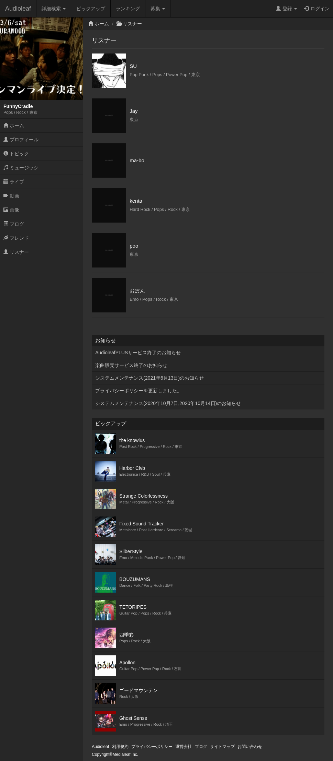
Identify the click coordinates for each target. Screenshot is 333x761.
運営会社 (183, 746)
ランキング (128, 8)
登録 (286, 8)
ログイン (317, 8)
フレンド (16, 238)
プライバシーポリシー (152, 746)
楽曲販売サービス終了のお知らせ (131, 365)
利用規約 (120, 746)
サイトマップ (222, 746)
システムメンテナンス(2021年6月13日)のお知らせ (149, 378)
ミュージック (20, 167)
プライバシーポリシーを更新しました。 (138, 390)
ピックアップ (90, 8)
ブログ (13, 224)
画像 (11, 210)
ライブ (13, 182)
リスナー (16, 252)
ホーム (13, 125)
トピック (16, 153)
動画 (11, 196)
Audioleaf (18, 8)
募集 (158, 8)
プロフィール (20, 139)
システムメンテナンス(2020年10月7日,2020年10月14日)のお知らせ (168, 403)
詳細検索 (54, 8)
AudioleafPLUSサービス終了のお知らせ (138, 352)
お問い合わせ (249, 746)
